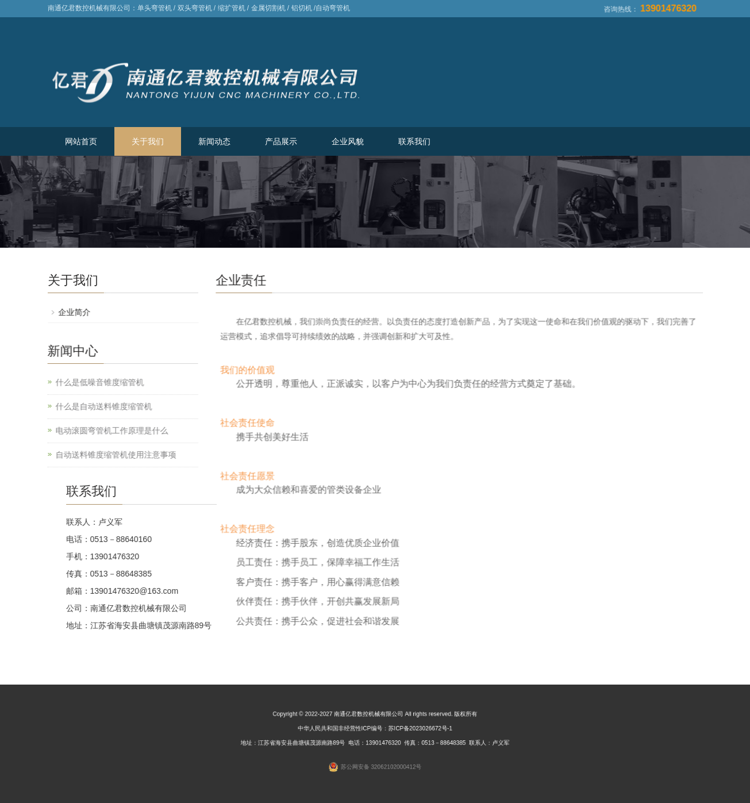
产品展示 (281, 141)
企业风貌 (348, 141)
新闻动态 (214, 141)
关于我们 (148, 141)
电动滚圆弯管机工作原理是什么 (107, 430)
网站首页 (81, 141)
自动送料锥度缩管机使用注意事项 (111, 454)
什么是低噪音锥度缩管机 (95, 382)
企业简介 (79, 312)
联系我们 (414, 141)
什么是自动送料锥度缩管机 (99, 406)
